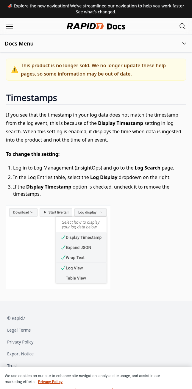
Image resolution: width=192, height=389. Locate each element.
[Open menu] (9, 26)
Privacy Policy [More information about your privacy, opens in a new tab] (50, 385)
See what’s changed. (96, 12)
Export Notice (20, 354)
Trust (12, 365)
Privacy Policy (20, 342)
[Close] (182, 379)
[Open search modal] (182, 26)
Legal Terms (19, 330)
